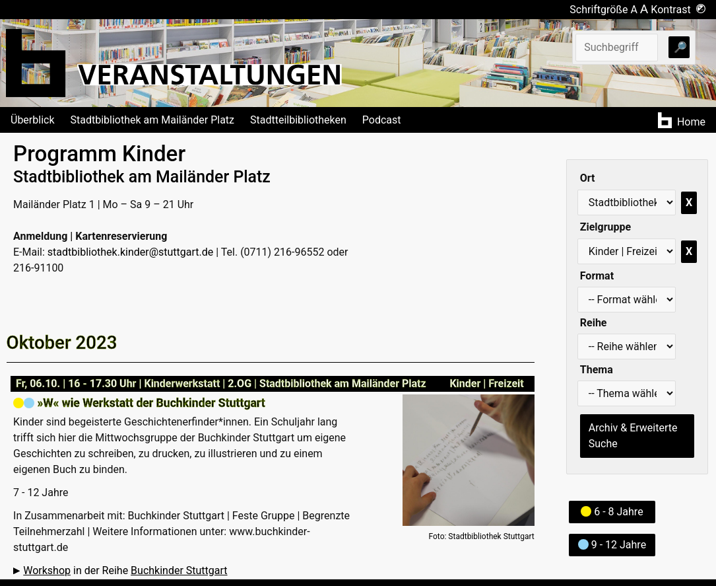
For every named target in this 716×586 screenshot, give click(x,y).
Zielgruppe (605, 227)
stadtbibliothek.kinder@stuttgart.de (130, 252)
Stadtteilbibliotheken (298, 120)
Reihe (593, 322)
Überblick (33, 120)
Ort (587, 178)
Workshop (47, 570)
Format (597, 276)
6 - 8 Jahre (612, 511)
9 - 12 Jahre (612, 544)
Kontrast (678, 9)
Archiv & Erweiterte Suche (633, 435)
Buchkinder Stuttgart (179, 570)
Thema (596, 369)
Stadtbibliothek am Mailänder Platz (153, 120)
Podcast (381, 120)
